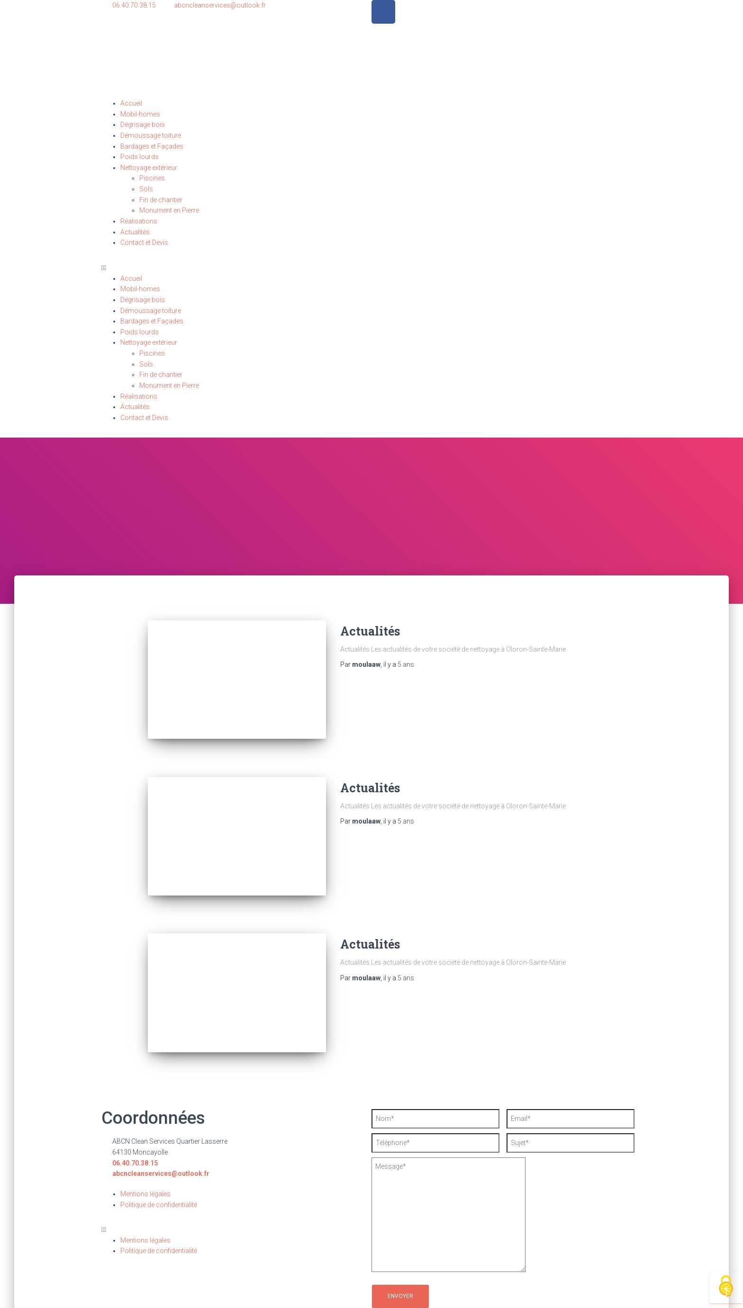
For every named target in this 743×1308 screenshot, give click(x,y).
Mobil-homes (140, 114)
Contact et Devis (144, 242)
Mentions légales (145, 1175)
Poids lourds (139, 157)
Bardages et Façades (151, 146)
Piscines (152, 178)
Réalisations (138, 221)
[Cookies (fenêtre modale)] (726, 1287)
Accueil (131, 103)
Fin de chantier (160, 200)
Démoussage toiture (150, 135)
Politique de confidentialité (158, 1185)
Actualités (135, 232)
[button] (371, 267)
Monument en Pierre (169, 210)
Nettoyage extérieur (148, 167)
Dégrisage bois (142, 124)
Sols (146, 189)
